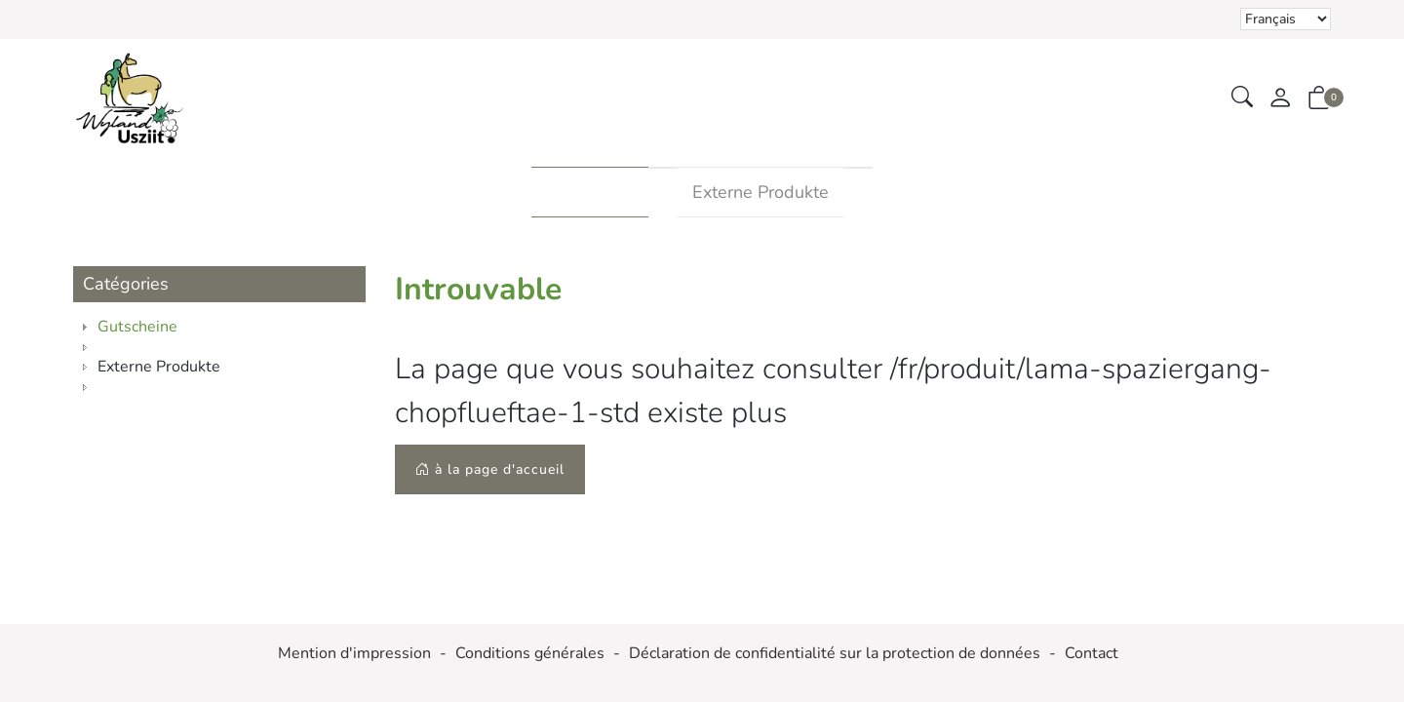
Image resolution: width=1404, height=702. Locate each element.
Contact (1091, 654)
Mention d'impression (354, 654)
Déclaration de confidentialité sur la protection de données (834, 654)
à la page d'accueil (490, 469)
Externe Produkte (760, 192)
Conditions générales (529, 654)
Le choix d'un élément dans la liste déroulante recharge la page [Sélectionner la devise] (1285, 19)
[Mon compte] (1280, 99)
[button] (1242, 98)
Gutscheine (590, 192)
